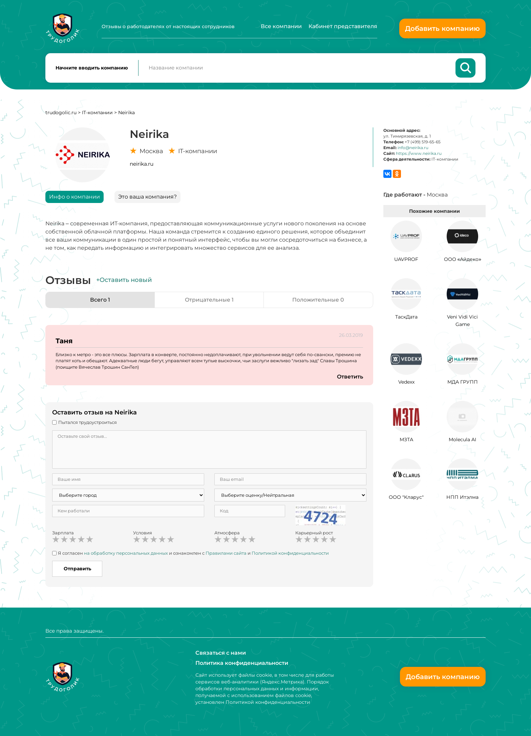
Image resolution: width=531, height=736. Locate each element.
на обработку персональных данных (126, 553)
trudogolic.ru (61, 113)
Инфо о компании (74, 197)
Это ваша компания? (147, 197)
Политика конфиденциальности (241, 663)
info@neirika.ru (413, 147)
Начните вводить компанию (92, 68)
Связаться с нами (220, 653)
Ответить (350, 377)
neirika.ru (141, 164)
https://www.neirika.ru (419, 154)
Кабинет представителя (343, 26)
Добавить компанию (442, 28)
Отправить (77, 569)
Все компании (281, 26)
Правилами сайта (226, 553)
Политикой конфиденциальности (290, 553)
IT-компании (97, 113)
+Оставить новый (124, 280)
